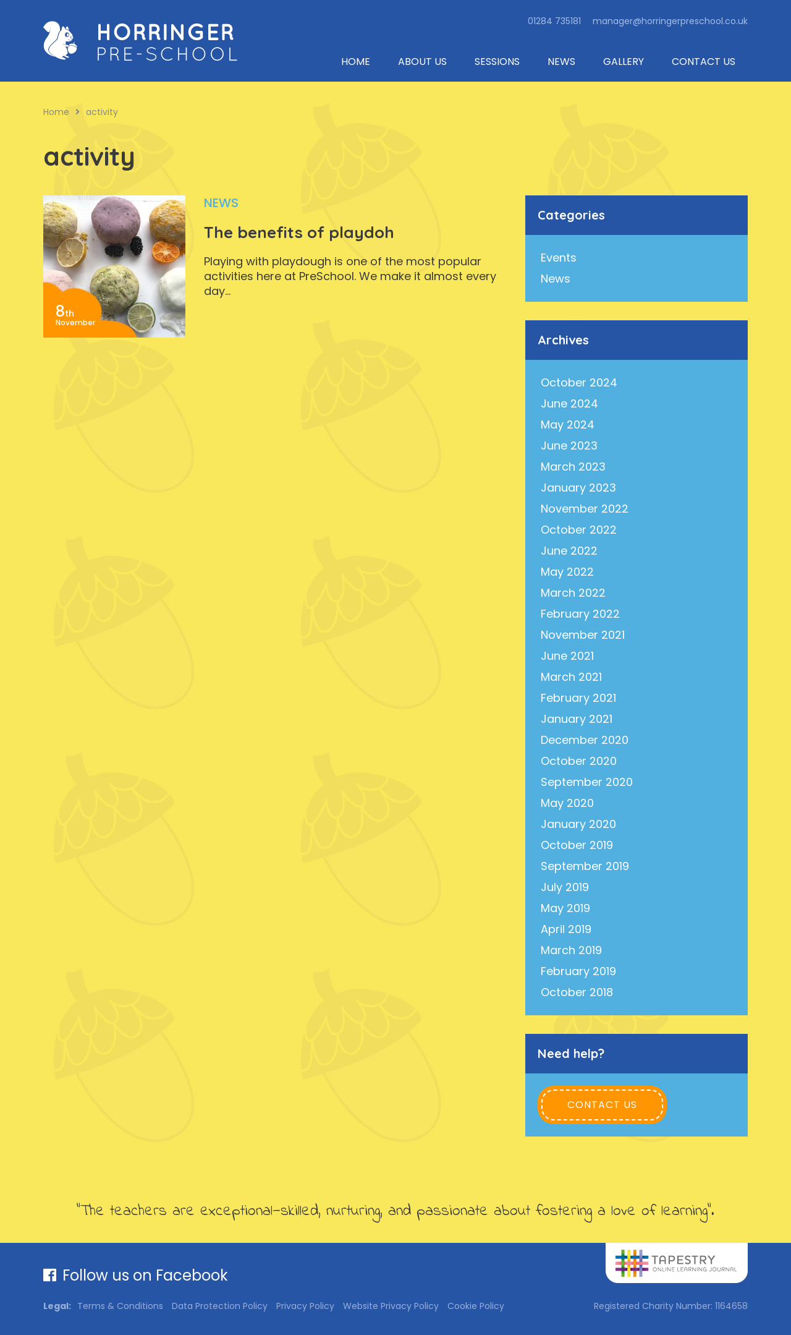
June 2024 (569, 403)
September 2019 (585, 866)
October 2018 (577, 992)
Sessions (497, 61)
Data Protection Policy (220, 1306)
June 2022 (569, 550)
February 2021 (578, 698)
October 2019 (577, 845)
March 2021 (571, 677)
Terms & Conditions (120, 1306)
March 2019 (571, 950)
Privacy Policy (305, 1306)
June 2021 (567, 655)
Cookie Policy (475, 1306)
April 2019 (566, 929)
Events (559, 257)
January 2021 (576, 719)
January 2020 (578, 824)
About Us (422, 61)
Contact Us (703, 61)
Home (355, 61)
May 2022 (567, 571)
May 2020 (567, 803)
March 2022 (573, 592)
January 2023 (578, 487)
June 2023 (569, 445)
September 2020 (587, 782)
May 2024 (567, 424)
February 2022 (580, 613)
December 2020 (584, 740)
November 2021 (583, 634)
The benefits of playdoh (299, 232)
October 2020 (579, 761)
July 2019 (565, 887)
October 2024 (579, 382)
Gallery (623, 61)
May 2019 (565, 908)
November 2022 (584, 508)
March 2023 (573, 466)
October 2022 (579, 529)
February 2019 (578, 971)
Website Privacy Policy (391, 1306)
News (561, 61)
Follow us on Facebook (135, 1275)
